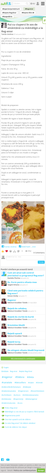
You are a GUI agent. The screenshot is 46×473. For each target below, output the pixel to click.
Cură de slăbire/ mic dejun (16, 428)
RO (32, 3)
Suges (5, 368)
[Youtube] (8, 461)
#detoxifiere (20, 383)
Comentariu (39, 252)
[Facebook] (3, 461)
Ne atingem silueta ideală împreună (25, 350)
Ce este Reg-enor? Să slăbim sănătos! (20, 424)
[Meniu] (42, 4)
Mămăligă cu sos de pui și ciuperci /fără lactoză (24, 412)
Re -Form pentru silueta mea (22, 282)
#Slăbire (19, 377)
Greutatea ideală (16, 325)
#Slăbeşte (27, 388)
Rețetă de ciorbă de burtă (20, 317)
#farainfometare (37, 392)
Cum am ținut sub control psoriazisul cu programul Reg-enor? (25, 275)
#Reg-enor (29, 9)
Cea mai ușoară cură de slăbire (18, 420)
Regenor (11, 300)
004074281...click (26, 247)
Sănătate (4, 372)
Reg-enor (13, 372)
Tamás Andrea (7, 34)
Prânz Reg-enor (11, 408)
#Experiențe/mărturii (11, 9)
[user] (37, 4)
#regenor (7, 377)
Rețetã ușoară (14, 334)
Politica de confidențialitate (25, 470)
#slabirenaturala (8, 404)
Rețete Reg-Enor (25, 372)
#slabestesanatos (9, 392)
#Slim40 (39, 383)
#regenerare (23, 392)
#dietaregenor (31, 400)
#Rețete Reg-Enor (9, 13)
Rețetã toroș (13, 342)
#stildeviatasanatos (31, 396)
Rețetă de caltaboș (16, 309)
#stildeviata (6, 400)
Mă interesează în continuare (23, 359)
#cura (20, 404)
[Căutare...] (27, 3)
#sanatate (7, 383)
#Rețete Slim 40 (28, 13)
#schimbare (6, 396)
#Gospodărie (7, 17)
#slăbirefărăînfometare (11, 388)
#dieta (30, 377)
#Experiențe (18, 400)
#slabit (31, 383)
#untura (17, 396)
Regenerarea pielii (12, 416)
